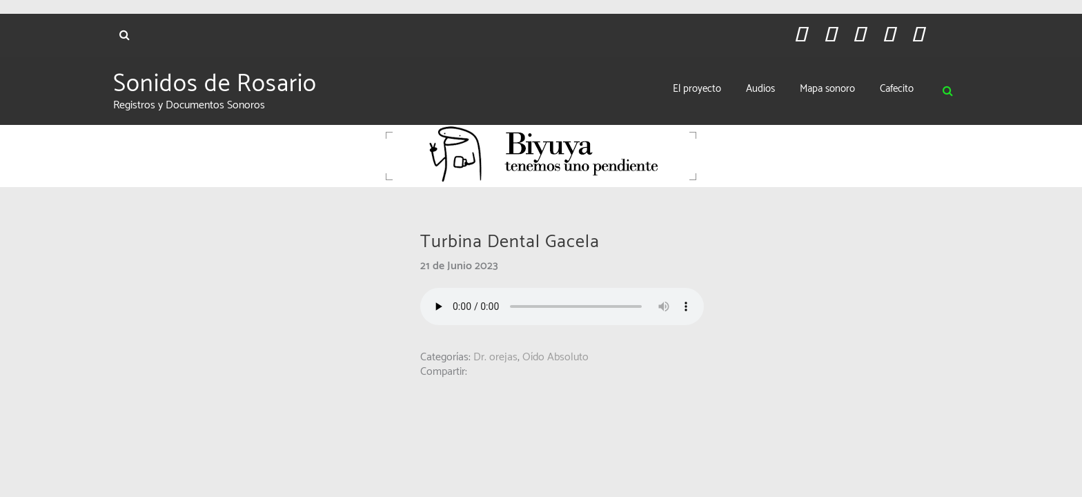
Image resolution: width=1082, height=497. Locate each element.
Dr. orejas (495, 357)
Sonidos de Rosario (215, 84)
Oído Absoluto (555, 357)
